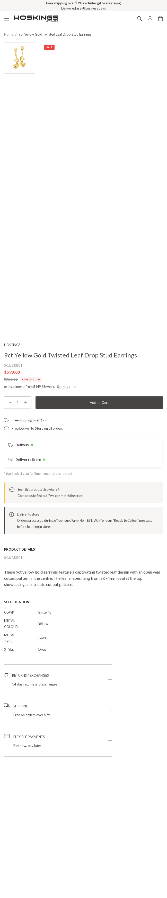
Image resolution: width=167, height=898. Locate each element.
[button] (58, 679)
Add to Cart (99, 403)
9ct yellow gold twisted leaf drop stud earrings (55, 34)
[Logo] (36, 18)
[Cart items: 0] (160, 18)
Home (8, 34)
